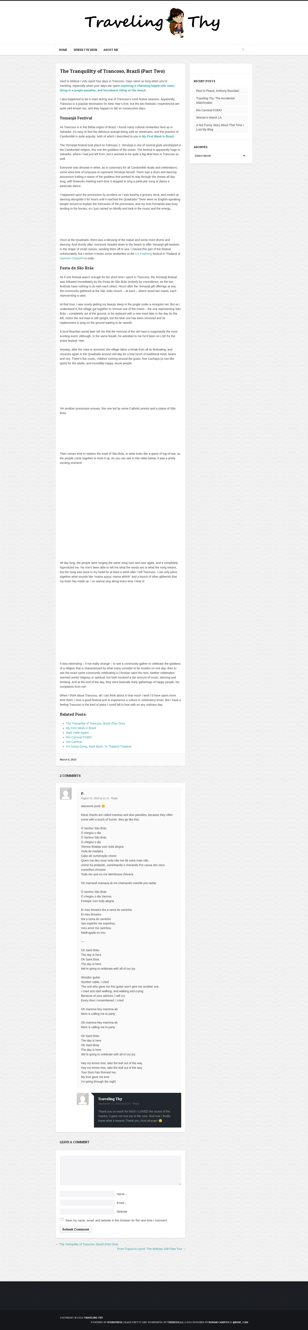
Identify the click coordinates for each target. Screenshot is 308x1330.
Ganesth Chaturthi (72, 258)
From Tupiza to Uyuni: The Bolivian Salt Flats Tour (149, 1249)
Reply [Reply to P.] (114, 798)
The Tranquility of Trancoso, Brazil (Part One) (88, 1244)
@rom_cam (240, 1322)
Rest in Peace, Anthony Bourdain (217, 90)
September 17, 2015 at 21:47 (114, 1103)
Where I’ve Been (85, 49)
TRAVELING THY (93, 1317)
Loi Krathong (143, 253)
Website (122, 1211)
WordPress (114, 1322)
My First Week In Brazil (158, 136)
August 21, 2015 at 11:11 (95, 798)
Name (122, 1194)
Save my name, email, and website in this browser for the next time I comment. (116, 1220)
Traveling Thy (110, 1099)
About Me (111, 49)
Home (63, 49)
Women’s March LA (209, 117)
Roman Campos (219, 1322)
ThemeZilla (175, 1322)
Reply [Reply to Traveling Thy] (136, 1103)
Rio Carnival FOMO (209, 110)
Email (121, 1203)
